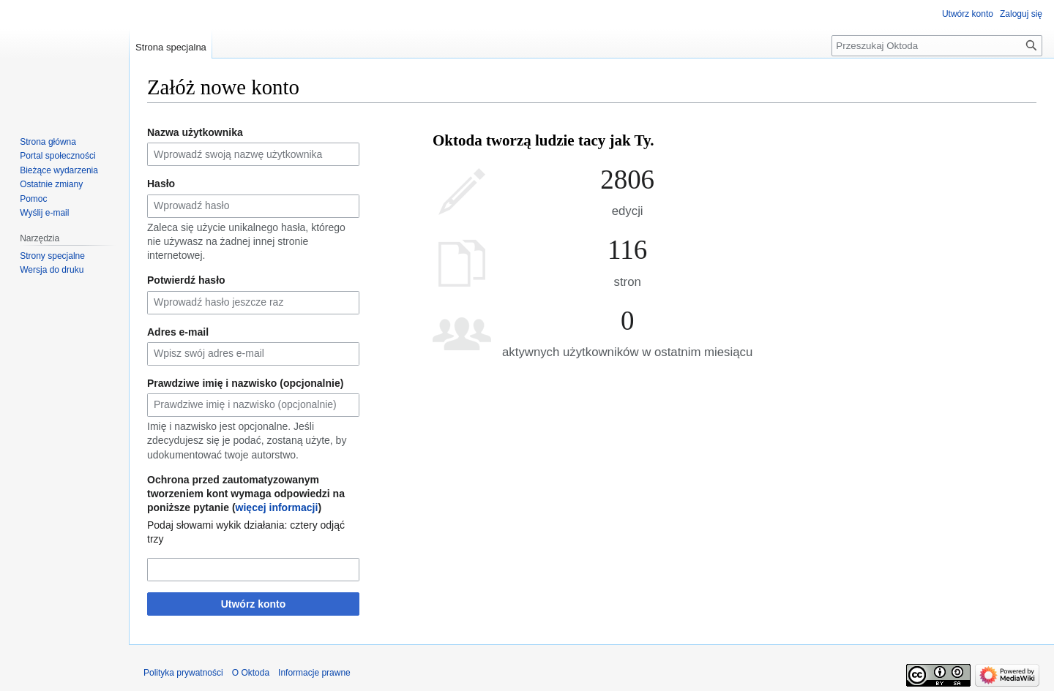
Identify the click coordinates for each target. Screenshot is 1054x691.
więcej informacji (277, 507)
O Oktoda (250, 673)
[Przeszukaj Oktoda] (936, 45)
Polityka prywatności (183, 673)
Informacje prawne (314, 673)
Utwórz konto (253, 604)
